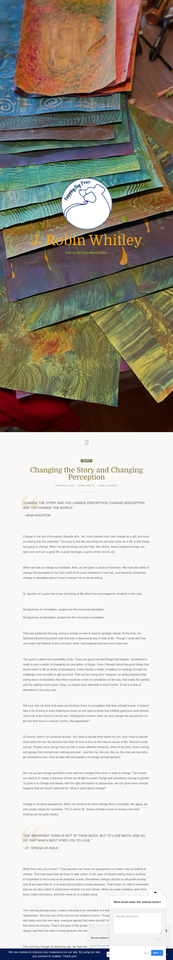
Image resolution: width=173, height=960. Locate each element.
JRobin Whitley (86, 486)
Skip (146, 953)
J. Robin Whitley (86, 240)
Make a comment (108, 486)
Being (86, 461)
